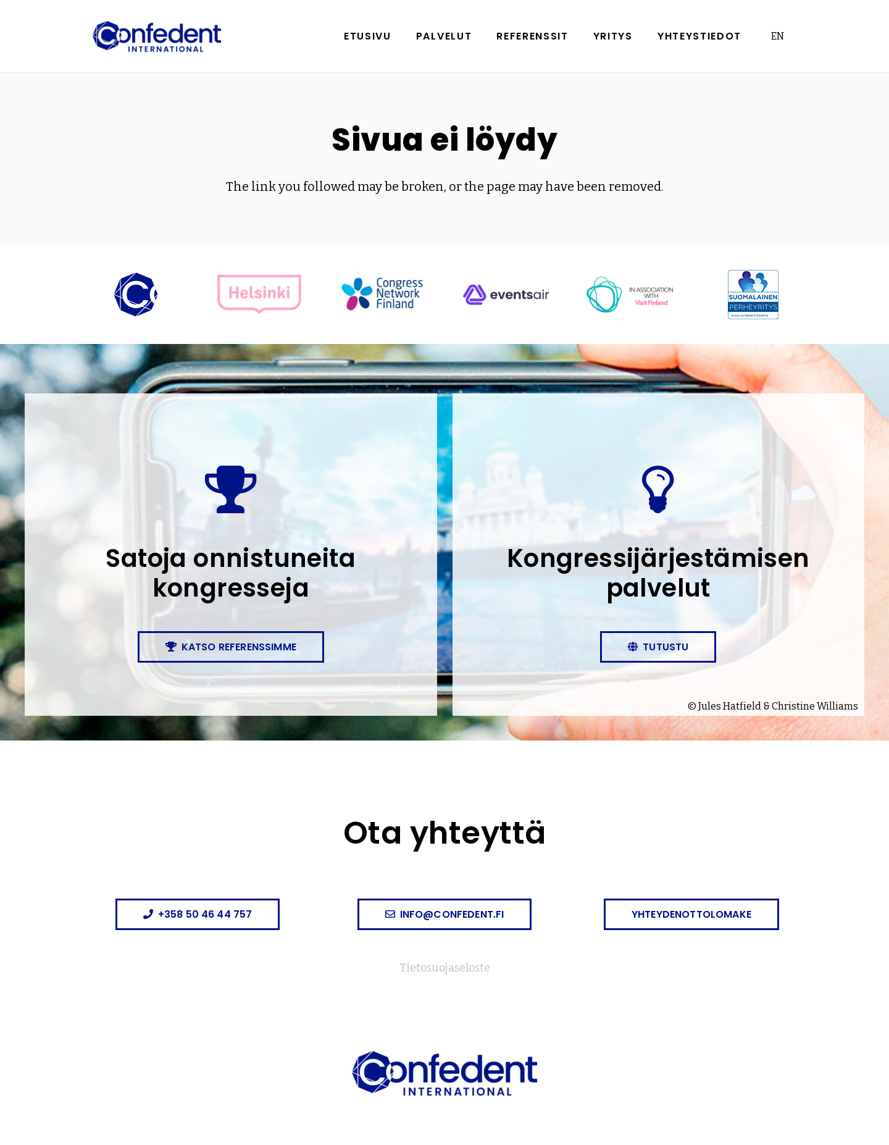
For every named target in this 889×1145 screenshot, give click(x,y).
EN (777, 36)
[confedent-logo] (157, 36)
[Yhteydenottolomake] (691, 914)
